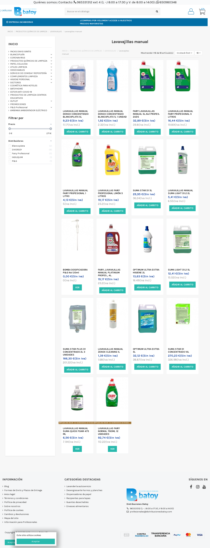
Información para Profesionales (20, 522)
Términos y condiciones (16, 498)
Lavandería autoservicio (78, 486)
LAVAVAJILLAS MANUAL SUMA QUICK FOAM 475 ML (76, 431)
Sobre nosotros (12, 506)
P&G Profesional (18, 107)
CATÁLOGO (6, 10)
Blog (6, 486)
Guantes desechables (77, 502)
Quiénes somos (45, 2)
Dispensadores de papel (78, 494)
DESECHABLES (17, 70)
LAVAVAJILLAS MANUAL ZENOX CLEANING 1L (110, 350)
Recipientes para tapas (78, 498)
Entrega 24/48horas (19, 22)
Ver (77, 287)
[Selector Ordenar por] (184, 53)
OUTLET (14, 101)
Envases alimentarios (77, 506)
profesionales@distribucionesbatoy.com (151, 511)
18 (199, 53)
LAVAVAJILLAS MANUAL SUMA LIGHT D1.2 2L (180, 192)
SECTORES (15, 82)
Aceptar (36, 541)
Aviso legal (9, 494)
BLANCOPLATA (17, 54)
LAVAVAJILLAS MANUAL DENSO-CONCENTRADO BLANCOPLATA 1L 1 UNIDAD (112, 114)
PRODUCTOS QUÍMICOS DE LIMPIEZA (28, 61)
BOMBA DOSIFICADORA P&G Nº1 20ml (75, 271)
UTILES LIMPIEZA (18, 67)
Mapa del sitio (11, 518)
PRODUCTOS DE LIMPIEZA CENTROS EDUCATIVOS (28, 96)
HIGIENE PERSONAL (20, 79)
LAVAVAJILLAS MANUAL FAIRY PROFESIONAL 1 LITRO (75, 193)
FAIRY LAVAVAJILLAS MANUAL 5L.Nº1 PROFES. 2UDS (146, 114)
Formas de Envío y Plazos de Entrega (23, 490)
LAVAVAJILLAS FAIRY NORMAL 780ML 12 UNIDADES (109, 431)
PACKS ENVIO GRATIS (20, 51)
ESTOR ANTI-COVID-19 (21, 92)
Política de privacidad (15, 502)
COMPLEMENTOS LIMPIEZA (24, 76)
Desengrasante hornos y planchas (84, 490)
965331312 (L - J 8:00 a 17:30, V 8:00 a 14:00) (152, 508)
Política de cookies (14, 510)
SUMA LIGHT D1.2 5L (179, 269)
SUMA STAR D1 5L (142, 190)
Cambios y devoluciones (16, 514)
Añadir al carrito (77, 131)
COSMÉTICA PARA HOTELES (23, 85)
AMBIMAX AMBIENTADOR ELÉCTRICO (28, 110)
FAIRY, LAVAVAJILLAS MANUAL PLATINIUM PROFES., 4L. (109, 272)
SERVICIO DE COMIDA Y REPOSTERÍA (28, 73)
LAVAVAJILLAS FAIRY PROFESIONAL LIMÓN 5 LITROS (110, 193)
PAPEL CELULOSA (18, 64)
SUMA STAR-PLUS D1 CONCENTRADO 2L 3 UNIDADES (74, 352)
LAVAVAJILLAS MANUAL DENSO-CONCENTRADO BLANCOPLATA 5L (75, 114)
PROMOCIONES (18, 104)
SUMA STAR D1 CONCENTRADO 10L (178, 350)
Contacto (65, 2)
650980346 (168, 2)
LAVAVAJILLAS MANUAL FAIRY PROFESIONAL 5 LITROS (180, 114)
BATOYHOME (16, 88)
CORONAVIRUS (17, 57)
